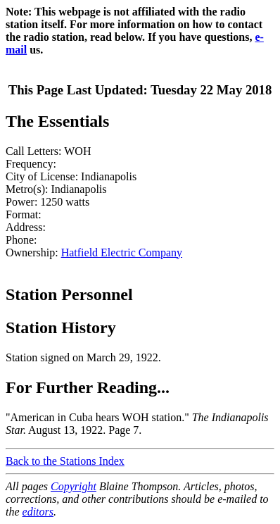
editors (38, 512)
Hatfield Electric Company (121, 252)
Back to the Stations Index (65, 461)
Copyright (73, 486)
